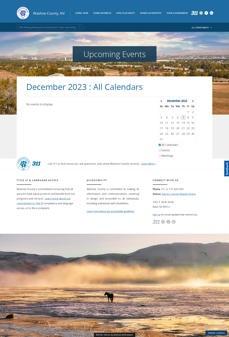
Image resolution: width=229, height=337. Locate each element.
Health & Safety (125, 13)
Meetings (166, 156)
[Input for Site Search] (50, 27)
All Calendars (168, 145)
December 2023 (177, 100)
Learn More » (148, 163)
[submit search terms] (79, 27)
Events (164, 150)
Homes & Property (151, 13)
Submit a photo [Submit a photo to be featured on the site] (216, 332)
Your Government (177, 13)
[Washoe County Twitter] (201, 13)
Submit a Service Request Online (179, 194)
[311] (194, 13)
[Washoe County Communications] (211, 13)
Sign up (156, 214)
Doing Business (102, 13)
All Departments (202, 27)
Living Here (81, 13)
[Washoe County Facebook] (206, 13)
